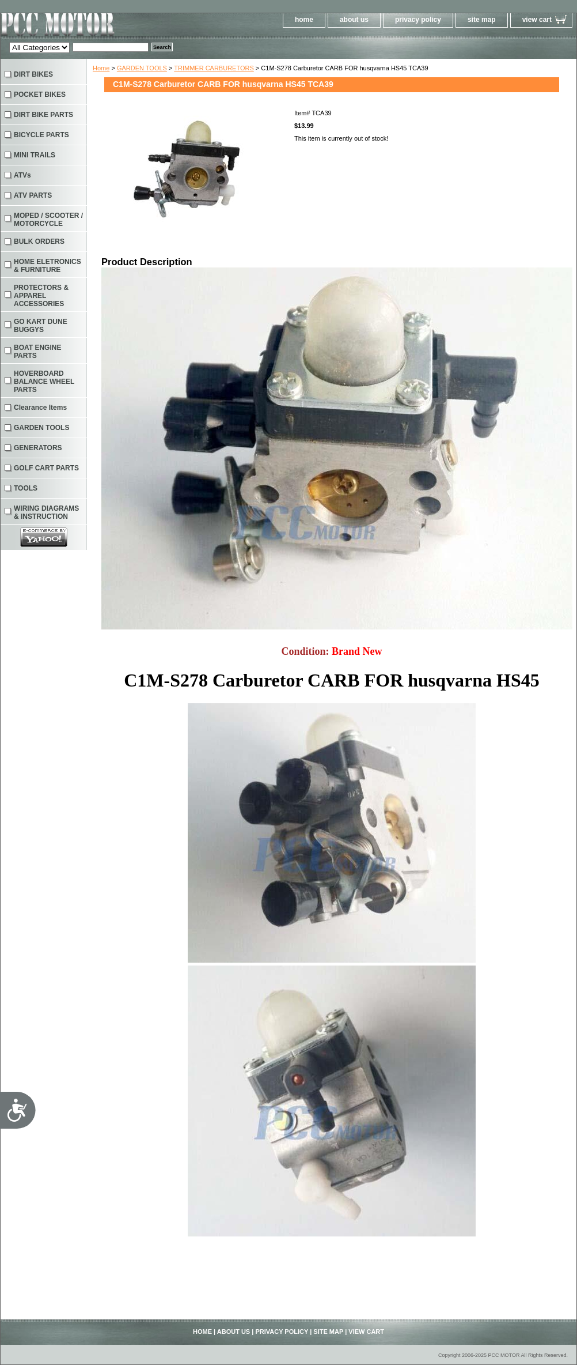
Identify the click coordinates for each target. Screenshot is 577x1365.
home (304, 20)
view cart (537, 20)
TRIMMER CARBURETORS (214, 68)
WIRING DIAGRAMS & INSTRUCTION (46, 512)
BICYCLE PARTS (41, 135)
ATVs (22, 175)
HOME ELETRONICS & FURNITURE (47, 266)
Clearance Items (40, 408)
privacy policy (418, 20)
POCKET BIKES (40, 95)
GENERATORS (38, 448)
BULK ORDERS (39, 241)
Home (101, 68)
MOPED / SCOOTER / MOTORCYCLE (48, 220)
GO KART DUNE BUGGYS (40, 326)
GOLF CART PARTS (46, 468)
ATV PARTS (33, 195)
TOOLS (25, 488)
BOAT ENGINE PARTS (37, 352)
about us (354, 20)
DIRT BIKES (33, 74)
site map (482, 20)
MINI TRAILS (34, 155)
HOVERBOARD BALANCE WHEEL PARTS (44, 381)
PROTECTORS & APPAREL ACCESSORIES (41, 296)
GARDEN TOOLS (142, 68)
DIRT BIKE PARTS (43, 115)
